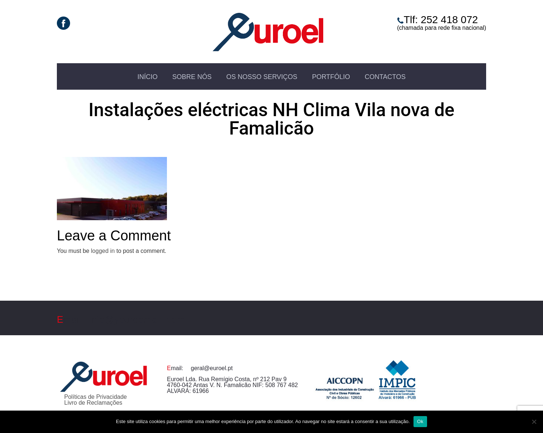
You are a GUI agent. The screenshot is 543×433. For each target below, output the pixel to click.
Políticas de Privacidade (95, 397)
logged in (103, 251)
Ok (420, 421)
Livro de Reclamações (93, 403)
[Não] (533, 421)
